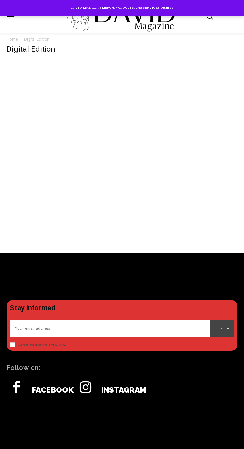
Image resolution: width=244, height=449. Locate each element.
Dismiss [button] (167, 8)
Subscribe (221, 328)
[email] (110, 328)
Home (12, 39)
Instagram (123, 390)
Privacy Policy (56, 345)
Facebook (53, 390)
